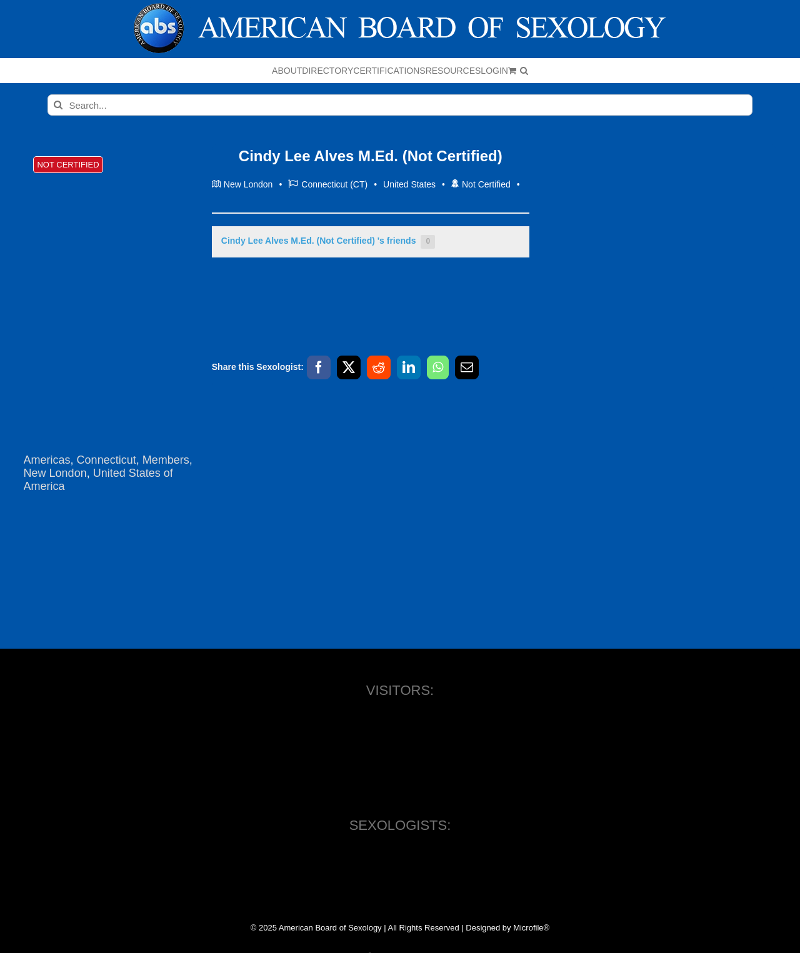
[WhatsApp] (438, 367)
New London (55, 473)
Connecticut (106, 460)
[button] (524, 70)
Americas (47, 460)
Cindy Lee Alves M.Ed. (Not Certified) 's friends (328, 242)
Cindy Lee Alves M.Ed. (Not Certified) (370, 155)
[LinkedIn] (409, 367)
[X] (349, 367)
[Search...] (400, 105)
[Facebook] (319, 367)
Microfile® (531, 927)
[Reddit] (379, 367)
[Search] (58, 105)
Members (165, 460)
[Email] (467, 367)
